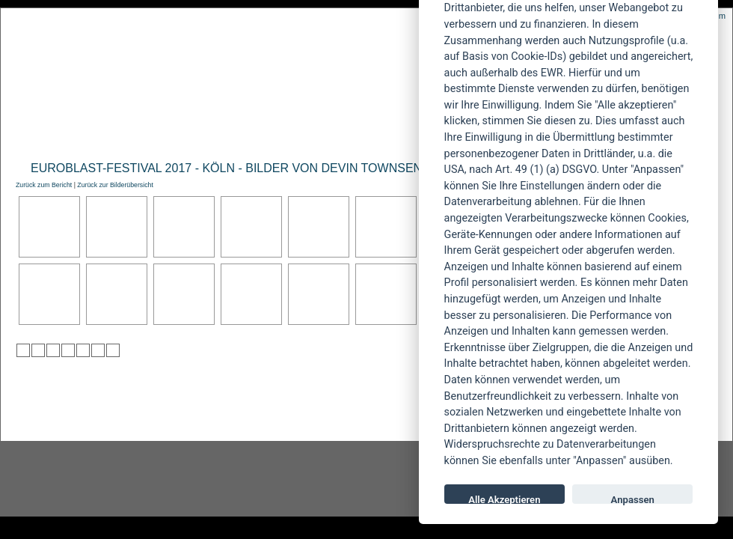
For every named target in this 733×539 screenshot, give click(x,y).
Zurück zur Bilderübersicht (115, 185)
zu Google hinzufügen (68, 350)
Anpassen (632, 499)
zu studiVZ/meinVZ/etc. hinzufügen (83, 350)
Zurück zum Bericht (44, 185)
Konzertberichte (227, 132)
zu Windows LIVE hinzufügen (113, 350)
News (77, 132)
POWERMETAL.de (255, 65)
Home (28, 132)
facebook (289, 479)
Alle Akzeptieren (504, 499)
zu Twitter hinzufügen (23, 350)
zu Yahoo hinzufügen (98, 350)
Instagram (121, 479)
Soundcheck (392, 132)
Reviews (135, 132)
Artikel (316, 132)
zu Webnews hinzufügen (53, 350)
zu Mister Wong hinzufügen (38, 350)
